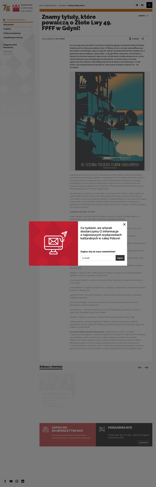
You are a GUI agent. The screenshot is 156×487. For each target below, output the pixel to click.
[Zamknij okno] (124, 224)
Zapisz (120, 258)
